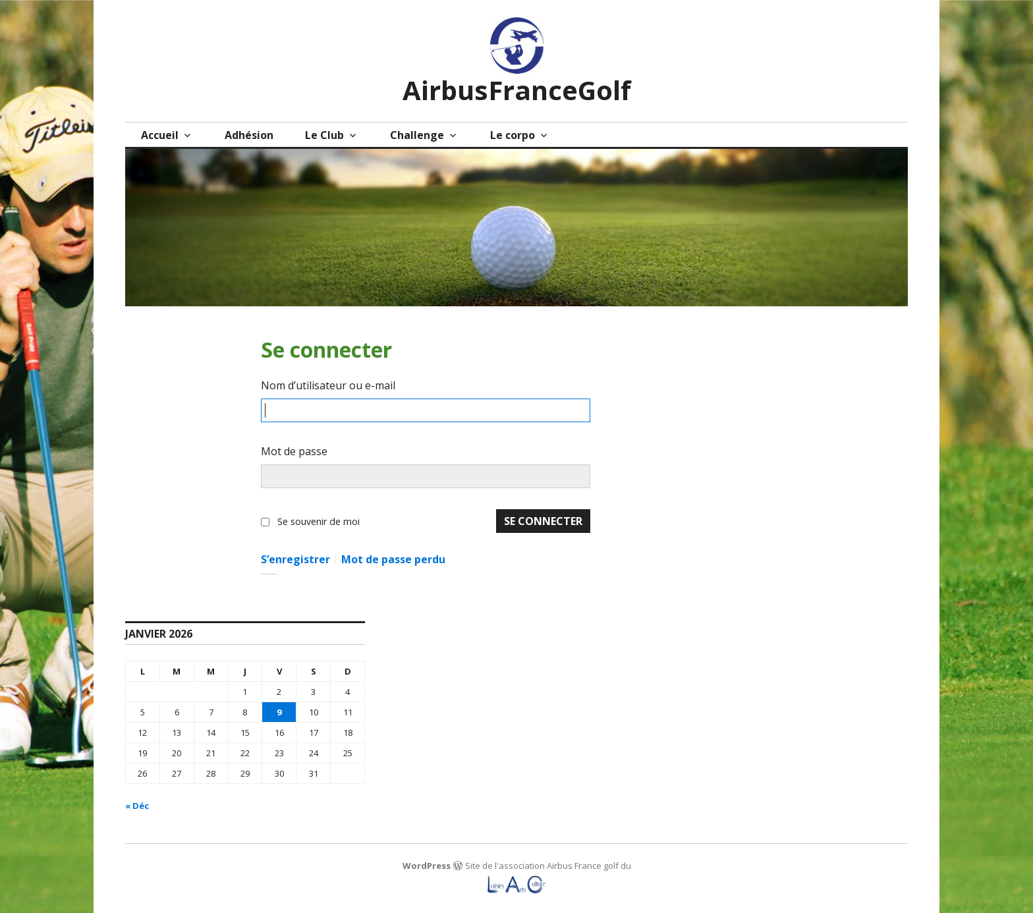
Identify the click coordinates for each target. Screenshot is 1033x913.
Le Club (324, 135)
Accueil (160, 135)
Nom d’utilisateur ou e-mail (328, 385)
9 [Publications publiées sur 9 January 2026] (279, 712)
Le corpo (512, 135)
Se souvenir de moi (318, 521)
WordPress (427, 866)
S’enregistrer (295, 559)
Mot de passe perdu (393, 559)
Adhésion (249, 135)
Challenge (417, 135)
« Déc (137, 806)
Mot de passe (294, 451)
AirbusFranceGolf (517, 90)
